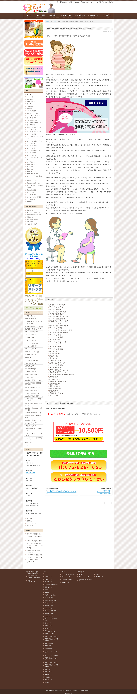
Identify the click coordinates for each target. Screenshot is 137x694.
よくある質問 (65, 582)
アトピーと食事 (55, 323)
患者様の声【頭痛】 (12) (32, 393)
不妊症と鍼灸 (106, 490)
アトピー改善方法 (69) (31, 332)
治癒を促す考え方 (56, 393)
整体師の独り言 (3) (31, 426)
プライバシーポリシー (33, 523)
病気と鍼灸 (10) (29, 366)
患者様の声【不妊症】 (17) (33, 380)
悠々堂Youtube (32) (30, 369)
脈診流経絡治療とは (33, 219)
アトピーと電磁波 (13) (31, 343)
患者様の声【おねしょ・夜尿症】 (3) (33, 409)
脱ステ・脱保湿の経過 (57, 312)
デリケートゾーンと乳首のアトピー (34, 177)
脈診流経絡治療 (55, 388)
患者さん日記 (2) (30, 316)
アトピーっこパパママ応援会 (51, 651)
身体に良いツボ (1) (31, 363)
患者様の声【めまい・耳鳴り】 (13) (33, 399)
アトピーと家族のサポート (59, 333)
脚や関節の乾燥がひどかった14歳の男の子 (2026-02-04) (34, 536)
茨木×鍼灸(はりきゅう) (34, 254)
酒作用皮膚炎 (31, 162)
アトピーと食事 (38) (31, 334)
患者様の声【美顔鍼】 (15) (33, 412)
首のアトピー (54, 354)
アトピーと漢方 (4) (30, 349)
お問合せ (29, 201)
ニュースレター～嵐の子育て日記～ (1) (33, 439)
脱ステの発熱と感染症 (57, 319)
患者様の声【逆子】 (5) (32, 377)
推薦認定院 (30, 106)
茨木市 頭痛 (53, 377)
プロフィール (31, 104)
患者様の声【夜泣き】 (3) (32, 387)
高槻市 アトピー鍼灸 (57, 305)
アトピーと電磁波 (56, 365)
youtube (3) (28, 442)
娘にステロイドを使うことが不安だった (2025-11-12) (34, 556)
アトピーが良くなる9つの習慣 (60, 330)
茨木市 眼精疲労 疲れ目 (51, 658)
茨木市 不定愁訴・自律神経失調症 (62, 374)
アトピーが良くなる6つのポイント (35, 138)
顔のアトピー (54, 351)
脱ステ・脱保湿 (55, 309)
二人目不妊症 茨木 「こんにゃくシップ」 (59, 490)
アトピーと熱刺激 (56, 349)
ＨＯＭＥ (48, 21)
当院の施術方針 (55, 384)
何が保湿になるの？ (57, 314)
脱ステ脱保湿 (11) (30, 318)
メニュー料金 (31, 97)
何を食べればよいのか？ (34, 132)
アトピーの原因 (55, 367)
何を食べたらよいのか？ (58, 326)
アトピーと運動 (55, 335)
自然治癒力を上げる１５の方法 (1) (34, 429)
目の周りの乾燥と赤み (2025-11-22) (33, 551)
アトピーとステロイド (57, 307)
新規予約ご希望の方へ (57, 381)
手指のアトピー (55, 361)
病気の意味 (53, 391)
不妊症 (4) (28, 357)
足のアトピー (54, 358)
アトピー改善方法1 (67, 579)
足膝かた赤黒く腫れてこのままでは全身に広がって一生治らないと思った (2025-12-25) (35, 544)
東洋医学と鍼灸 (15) (31, 371)
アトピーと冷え (55, 347)
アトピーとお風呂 (56, 337)
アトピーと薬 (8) (30, 337)
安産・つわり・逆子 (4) (32, 352)
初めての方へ (54, 379)
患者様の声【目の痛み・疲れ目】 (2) (33, 404)
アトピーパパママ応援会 (34, 197)
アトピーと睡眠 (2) (30, 340)
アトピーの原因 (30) (31, 346)
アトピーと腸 (54, 340)
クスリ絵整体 (54, 395)
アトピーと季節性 (56, 328)
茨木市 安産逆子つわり (58, 372)
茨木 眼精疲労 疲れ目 (58, 370)
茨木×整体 (34, 256)
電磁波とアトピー (32, 180)
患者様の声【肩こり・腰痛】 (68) (33, 416)
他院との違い (54, 386)
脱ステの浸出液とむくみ (58, 316)
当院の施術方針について (34, 214)
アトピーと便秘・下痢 (57, 342)
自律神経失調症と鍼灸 (104, 493)
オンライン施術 (31, 111)
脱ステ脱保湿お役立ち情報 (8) (34, 326)
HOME (29, 94)
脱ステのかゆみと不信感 (58, 321)
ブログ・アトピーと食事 (51, 655)
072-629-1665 (30, 473)
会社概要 (29, 518)
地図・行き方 (31, 101)
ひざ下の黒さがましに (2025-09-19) (33, 561)
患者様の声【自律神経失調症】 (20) (33, 384)
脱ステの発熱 (31, 125)
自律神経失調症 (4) (30, 354)
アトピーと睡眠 (55, 344)
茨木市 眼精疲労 (31, 190)
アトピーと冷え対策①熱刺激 (34, 159)
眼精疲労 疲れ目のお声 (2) (33, 329)
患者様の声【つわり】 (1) (32, 374)
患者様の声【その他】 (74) (33, 420)
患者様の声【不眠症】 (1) (32, 390)
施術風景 (29, 108)
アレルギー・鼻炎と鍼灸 (103, 491)
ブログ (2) (28, 445)
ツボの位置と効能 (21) (31, 360)
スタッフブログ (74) (31, 423)
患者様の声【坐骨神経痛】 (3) (34, 396)
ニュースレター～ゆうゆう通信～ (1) (33, 434)
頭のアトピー (54, 356)
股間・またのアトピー (57, 363)
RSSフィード (99, 574)
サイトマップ (31, 525)
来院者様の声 (31, 99)
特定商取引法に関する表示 (85, 580)
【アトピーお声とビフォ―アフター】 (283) (33, 322)
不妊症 (54, 21)
